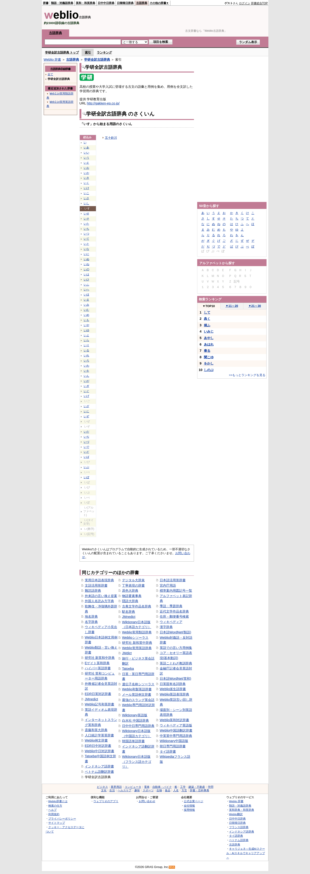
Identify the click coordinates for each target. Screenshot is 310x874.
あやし (209, 338)
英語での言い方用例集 (176, 648)
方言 (184, 790)
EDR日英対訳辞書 (98, 694)
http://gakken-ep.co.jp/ (103, 103)
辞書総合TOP (259, 3)
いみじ (209, 331)
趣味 (137, 790)
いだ (86, 431)
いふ (86, 284)
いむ (86, 309)
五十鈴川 (111, 137)
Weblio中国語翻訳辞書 (176, 730)
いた (86, 223)
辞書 (46, 3)
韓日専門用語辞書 (173, 746)
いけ (86, 188)
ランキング (104, 52)
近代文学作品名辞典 (174, 611)
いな (86, 249)
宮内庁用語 (168, 585)
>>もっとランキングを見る (247, 375)
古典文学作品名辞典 (136, 606)
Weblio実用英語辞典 (137, 648)
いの (86, 269)
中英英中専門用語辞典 (176, 736)
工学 (183, 787)
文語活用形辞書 (96, 585)
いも (86, 320)
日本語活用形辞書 (173, 580)
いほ (86, 294)
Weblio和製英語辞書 (137, 689)
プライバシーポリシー (62, 818)
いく (86, 183)
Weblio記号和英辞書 (99, 704)
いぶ (86, 467)
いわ (86, 365)
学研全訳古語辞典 (97, 59)
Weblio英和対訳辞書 (174, 720)
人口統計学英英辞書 (99, 735)
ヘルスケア (125, 790)
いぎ (86, 386)
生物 (159, 790)
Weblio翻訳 (236, 814)
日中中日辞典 (106, 3)
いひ (86, 279)
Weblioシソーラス (135, 637)
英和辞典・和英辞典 (241, 809)
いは (86, 274)
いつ (86, 233)
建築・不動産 (196, 787)
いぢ (86, 436)
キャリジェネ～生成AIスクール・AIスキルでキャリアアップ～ (245, 853)
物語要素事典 (131, 596)
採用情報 (189, 809)
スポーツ (148, 790)
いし (86, 203)
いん (86, 375)
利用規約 (53, 814)
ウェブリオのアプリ (105, 801)
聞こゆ (209, 357)
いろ (86, 360)
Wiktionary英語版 (134, 715)
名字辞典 (91, 622)
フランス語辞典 (239, 827)
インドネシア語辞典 (241, 831)
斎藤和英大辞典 (96, 730)
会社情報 (189, 805)
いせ (86, 213)
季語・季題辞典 (171, 606)
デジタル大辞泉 (133, 580)
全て (50, 74)
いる (86, 350)
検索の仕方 (55, 805)
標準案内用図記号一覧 (176, 590)
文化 (104, 790)
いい (86, 152)
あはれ (209, 344)
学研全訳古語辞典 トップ (62, 52)
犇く (207, 319)
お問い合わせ (147, 801)
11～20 (231, 306)
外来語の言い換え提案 (101, 596)
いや (86, 325)
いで (86, 447)
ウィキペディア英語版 (176, 725)
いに (86, 254)
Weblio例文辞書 (96, 740)
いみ (86, 304)
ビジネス (102, 787)
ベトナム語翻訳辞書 (99, 771)
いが (86, 381)
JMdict (127, 653)
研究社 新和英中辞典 (137, 642)
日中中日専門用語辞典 (138, 726)
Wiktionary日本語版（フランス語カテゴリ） (136, 761)
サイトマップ (56, 822)
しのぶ (209, 370)
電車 (147, 787)
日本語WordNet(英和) (175, 678)
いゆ (86, 330)
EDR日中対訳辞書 (98, 746)
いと (86, 243)
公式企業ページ (193, 801)
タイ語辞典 (236, 835)
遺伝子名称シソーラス (138, 684)
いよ (86, 335)
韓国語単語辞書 (133, 741)
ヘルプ (52, 809)
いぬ (86, 259)
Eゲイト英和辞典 (97, 663)
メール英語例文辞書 (136, 694)
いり (86, 345)
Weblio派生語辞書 (173, 689)
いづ (86, 441)
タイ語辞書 (168, 751)
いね (86, 264)
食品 (167, 790)
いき (86, 177)
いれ (86, 355)
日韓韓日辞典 (125, 3)
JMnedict (91, 699)
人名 (176, 790)
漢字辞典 (166, 627)
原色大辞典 (130, 590)
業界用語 (116, 787)
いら (86, 340)
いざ (86, 406)
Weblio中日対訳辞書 (99, 751)
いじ (86, 411)
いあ (86, 147)
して (207, 312)
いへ (86, 289)
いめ (86, 315)
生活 (112, 790)
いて (86, 238)
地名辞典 (91, 616)
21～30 (254, 306)
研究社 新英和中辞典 (100, 658)
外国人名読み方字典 (99, 601)
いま (86, 299)
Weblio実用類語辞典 (137, 632)
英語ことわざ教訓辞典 (176, 663)
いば (86, 457)
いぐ (86, 391)
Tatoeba (128, 668)
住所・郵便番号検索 (174, 616)
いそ (86, 218)
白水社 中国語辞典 (135, 720)
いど (86, 451)
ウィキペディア (171, 622)
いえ (86, 162)
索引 (88, 52)
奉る (207, 350)
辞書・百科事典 (199, 790)
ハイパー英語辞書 (98, 668)
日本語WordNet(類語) (175, 632)
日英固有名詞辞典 (173, 684)
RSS (172, 867)
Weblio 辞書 (52, 59)
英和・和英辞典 (85, 3)
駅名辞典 (128, 611)
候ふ (207, 325)
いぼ (86, 477)
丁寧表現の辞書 (133, 585)
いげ (86, 396)
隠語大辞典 (130, 601)
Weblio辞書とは (58, 801)
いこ (86, 193)
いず (86, 416)
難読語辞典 (93, 590)
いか (86, 173)
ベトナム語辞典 (239, 840)
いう (86, 157)
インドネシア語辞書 (99, 766)
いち (86, 228)
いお (86, 168)
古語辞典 (141, 3)
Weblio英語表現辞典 (174, 694)
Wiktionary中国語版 (174, 741)
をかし (209, 363)
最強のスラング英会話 (138, 700)
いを (86, 370)
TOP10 (209, 306)
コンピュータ (133, 787)
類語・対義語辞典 (62, 3)
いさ (86, 198)
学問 (210, 787)
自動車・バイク (162, 787)
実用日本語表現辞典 (99, 580)
